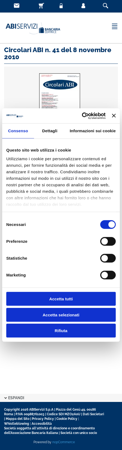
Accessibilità (42, 424)
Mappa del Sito (17, 419)
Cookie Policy (66, 419)
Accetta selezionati (60, 314)
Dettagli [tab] (49, 130)
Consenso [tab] (18, 130)
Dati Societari (93, 414)
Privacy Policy (43, 419)
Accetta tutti (61, 299)
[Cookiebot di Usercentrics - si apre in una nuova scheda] (82, 115)
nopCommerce (63, 442)
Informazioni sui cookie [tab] (93, 130)
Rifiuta (61, 330)
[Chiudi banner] (114, 116)
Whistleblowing (16, 424)
